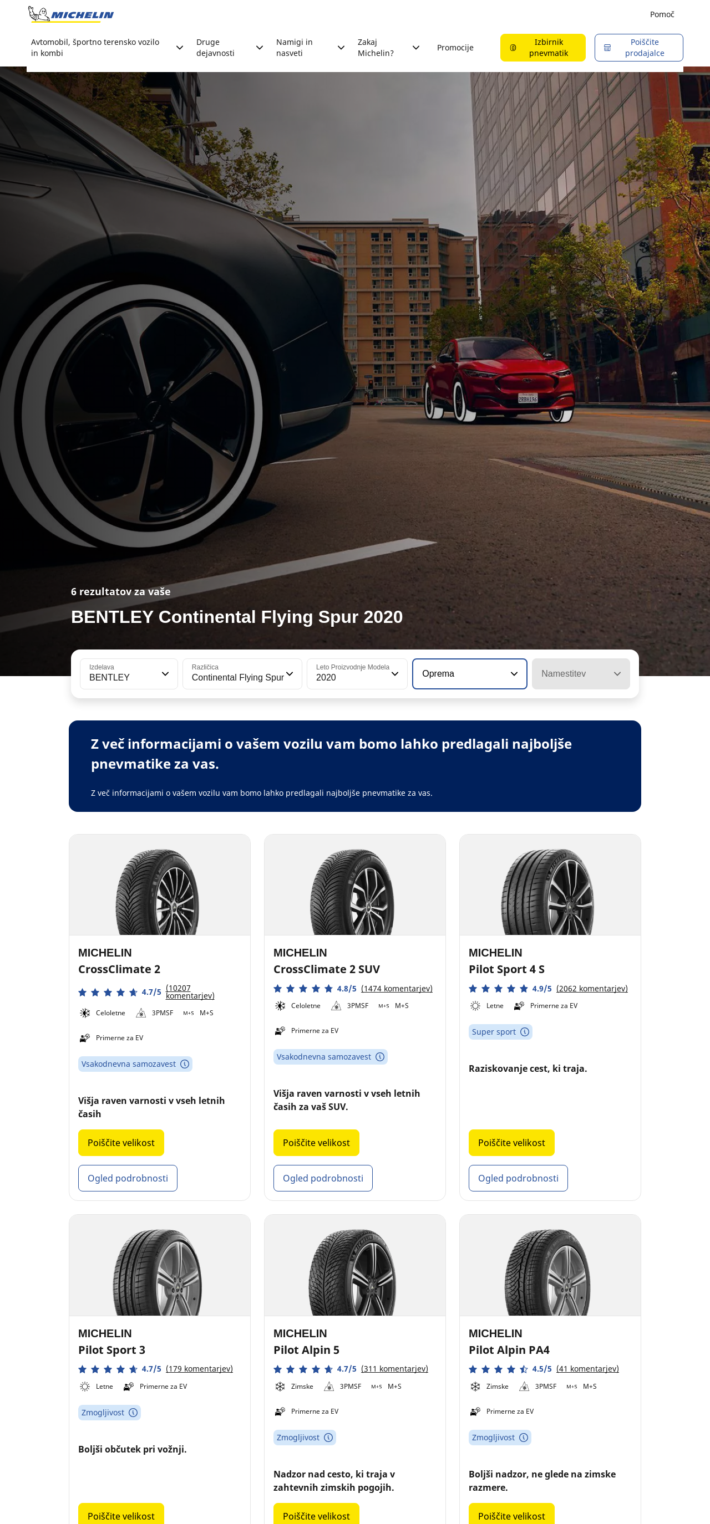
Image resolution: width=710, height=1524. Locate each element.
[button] (164, 674)
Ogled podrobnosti (128, 1178)
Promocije (455, 47)
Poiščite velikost (121, 1143)
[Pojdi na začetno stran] (71, 14)
